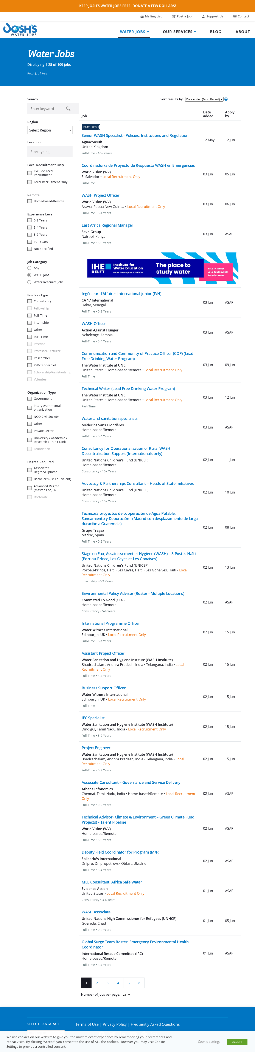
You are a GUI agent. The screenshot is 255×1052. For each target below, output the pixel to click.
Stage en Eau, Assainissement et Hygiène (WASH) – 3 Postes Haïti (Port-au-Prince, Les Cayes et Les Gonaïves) (139, 556)
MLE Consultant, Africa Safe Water (112, 882)
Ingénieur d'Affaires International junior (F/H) (121, 293)
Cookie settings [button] (209, 1041)
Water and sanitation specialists (110, 418)
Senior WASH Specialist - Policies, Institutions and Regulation (135, 135)
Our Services (178, 31)
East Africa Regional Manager (107, 225)
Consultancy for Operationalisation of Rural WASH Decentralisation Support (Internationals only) (126, 451)
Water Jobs (132, 31)
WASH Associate (96, 911)
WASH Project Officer (100, 195)
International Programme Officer (111, 623)
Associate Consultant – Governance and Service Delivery (131, 782)
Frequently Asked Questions (155, 1024)
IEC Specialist (93, 717)
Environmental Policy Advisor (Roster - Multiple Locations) (133, 593)
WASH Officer (94, 323)
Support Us (212, 16)
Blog (215, 31)
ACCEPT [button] (237, 1042)
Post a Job (182, 16)
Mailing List (151, 16)
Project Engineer (96, 747)
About (243, 31)
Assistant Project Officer (103, 653)
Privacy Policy (115, 1024)
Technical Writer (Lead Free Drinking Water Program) (128, 388)
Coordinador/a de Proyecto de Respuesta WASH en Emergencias (138, 165)
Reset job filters (37, 73)
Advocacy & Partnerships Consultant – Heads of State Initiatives (138, 483)
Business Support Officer (104, 687)
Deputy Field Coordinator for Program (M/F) (120, 852)
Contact (241, 16)
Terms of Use (87, 1024)
